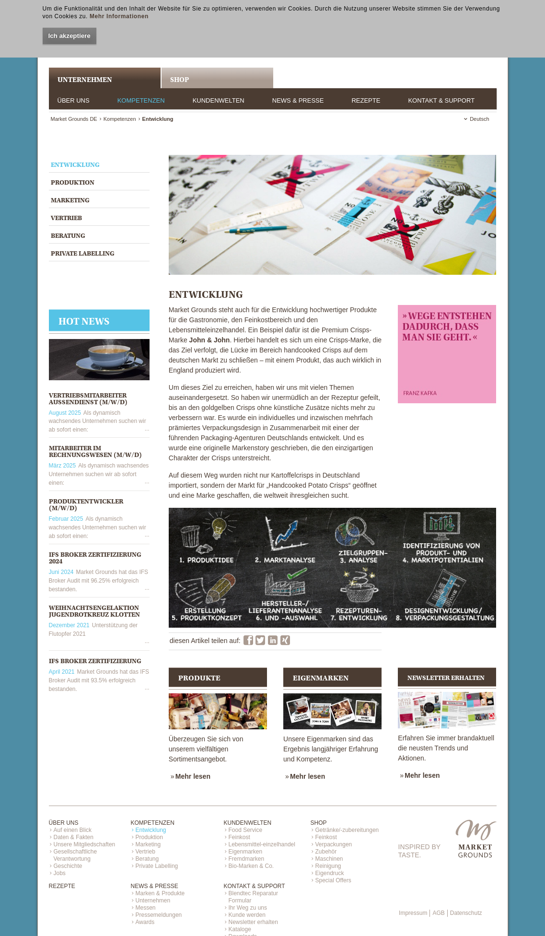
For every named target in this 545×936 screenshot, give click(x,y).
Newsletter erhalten (253, 922)
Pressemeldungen (159, 915)
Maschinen (329, 858)
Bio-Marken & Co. (251, 866)
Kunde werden (247, 915)
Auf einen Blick (73, 830)
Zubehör (326, 851)
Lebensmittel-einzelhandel (262, 844)
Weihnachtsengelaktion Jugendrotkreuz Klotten (94, 611)
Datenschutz (466, 913)
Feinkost (239, 837)
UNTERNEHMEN (85, 79)
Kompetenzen (141, 100)
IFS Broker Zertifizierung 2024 (95, 557)
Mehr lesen (192, 776)
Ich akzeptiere (69, 35)
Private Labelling (83, 253)
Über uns (74, 100)
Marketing (70, 200)
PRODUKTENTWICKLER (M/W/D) (86, 504)
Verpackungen (333, 844)
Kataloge (240, 929)
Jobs (60, 873)
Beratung (68, 236)
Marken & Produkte (160, 893)
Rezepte (365, 100)
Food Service (246, 830)
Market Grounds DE (74, 119)
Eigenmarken (246, 851)
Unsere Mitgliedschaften (85, 844)
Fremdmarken (247, 858)
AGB (438, 913)
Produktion (72, 182)
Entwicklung (75, 165)
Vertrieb (66, 218)
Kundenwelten (218, 100)
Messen (146, 907)
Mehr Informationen (119, 16)
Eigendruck (329, 873)
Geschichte (68, 866)
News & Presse (298, 100)
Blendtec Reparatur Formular (253, 897)
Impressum (413, 913)
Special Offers (333, 880)
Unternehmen (153, 900)
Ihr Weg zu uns (248, 907)
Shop (179, 79)
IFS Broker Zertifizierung (95, 661)
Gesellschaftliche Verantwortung (75, 855)
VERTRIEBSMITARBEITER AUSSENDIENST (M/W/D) (88, 398)
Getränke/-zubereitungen (347, 830)
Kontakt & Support (441, 100)
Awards (145, 922)
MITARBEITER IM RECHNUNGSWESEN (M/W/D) (95, 451)
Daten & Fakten (73, 837)
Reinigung (328, 866)
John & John (209, 340)
